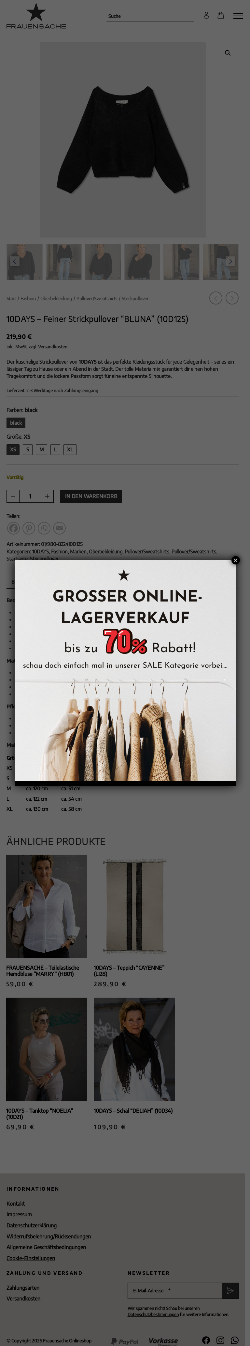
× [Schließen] (235, 560)
